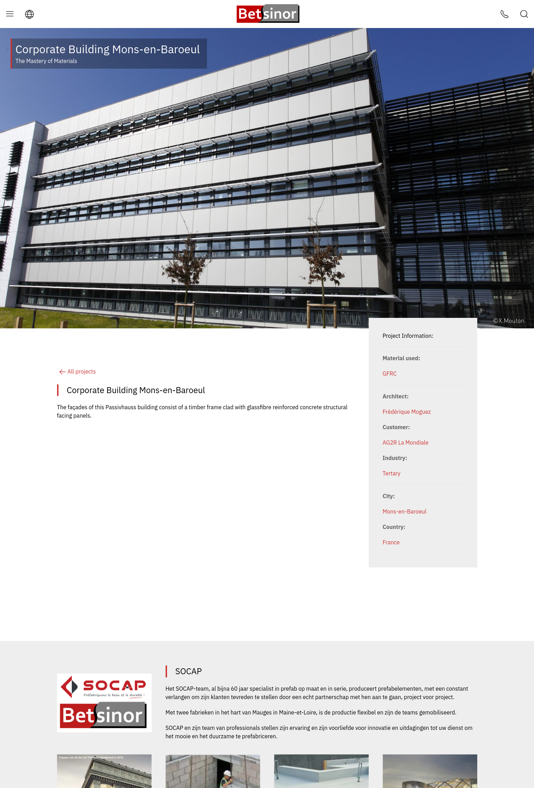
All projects (76, 371)
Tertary (392, 473)
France (391, 542)
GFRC (390, 373)
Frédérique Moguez (407, 411)
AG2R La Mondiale (406, 442)
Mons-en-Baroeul (404, 511)
